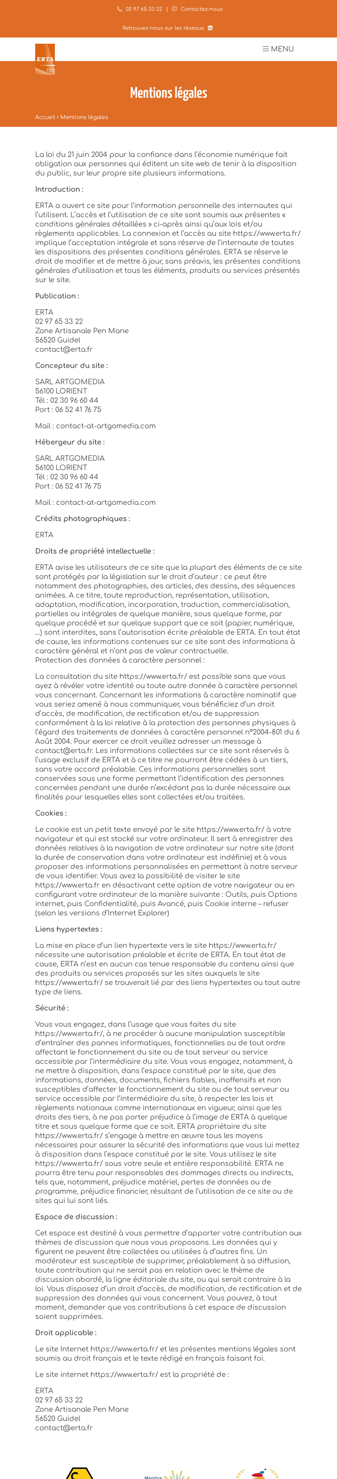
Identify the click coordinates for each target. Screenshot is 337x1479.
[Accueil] (45, 59)
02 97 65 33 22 (139, 9)
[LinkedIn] (210, 28)
